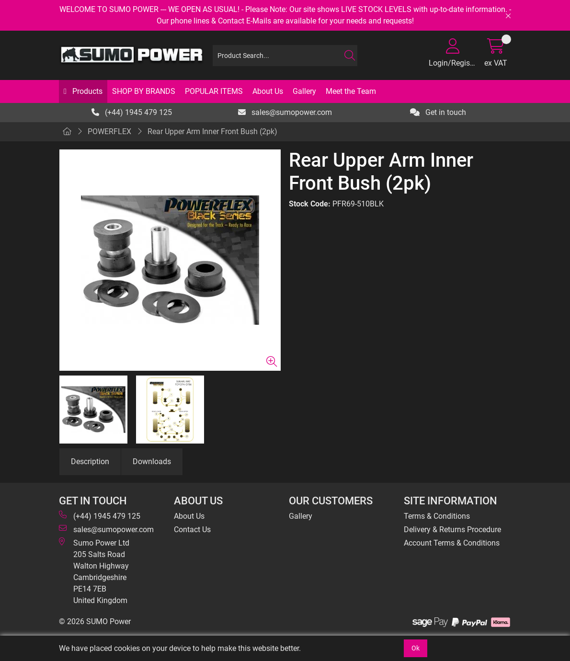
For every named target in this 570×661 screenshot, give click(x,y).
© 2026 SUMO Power (95, 621)
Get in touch (438, 112)
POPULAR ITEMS (214, 91)
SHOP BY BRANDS (143, 91)
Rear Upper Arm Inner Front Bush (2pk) (212, 131)
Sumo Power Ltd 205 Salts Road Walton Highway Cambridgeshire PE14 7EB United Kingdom (94, 571)
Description (90, 461)
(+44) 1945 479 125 (131, 112)
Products (86, 91)
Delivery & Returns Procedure (452, 529)
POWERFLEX (109, 131)
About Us (267, 91)
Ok (415, 648)
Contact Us (192, 529)
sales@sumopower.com (285, 112)
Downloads (152, 461)
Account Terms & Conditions (452, 542)
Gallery (304, 91)
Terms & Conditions (437, 516)
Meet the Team (351, 91)
